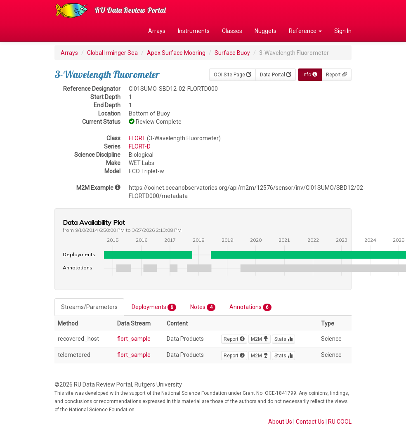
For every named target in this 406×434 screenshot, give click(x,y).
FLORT (137, 138)
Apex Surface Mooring (176, 53)
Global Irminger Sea (112, 53)
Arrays (156, 31)
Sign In (343, 31)
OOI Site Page (232, 75)
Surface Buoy (232, 53)
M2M (259, 339)
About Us (280, 421)
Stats (283, 339)
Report (336, 75)
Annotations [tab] (250, 307)
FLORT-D (140, 146)
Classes (232, 31)
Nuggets (265, 31)
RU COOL (340, 421)
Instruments (194, 31)
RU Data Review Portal (130, 10)
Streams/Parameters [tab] (89, 307)
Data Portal (275, 75)
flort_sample (134, 338)
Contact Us (310, 421)
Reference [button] (305, 31)
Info (309, 75)
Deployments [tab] (154, 307)
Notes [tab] (202, 307)
